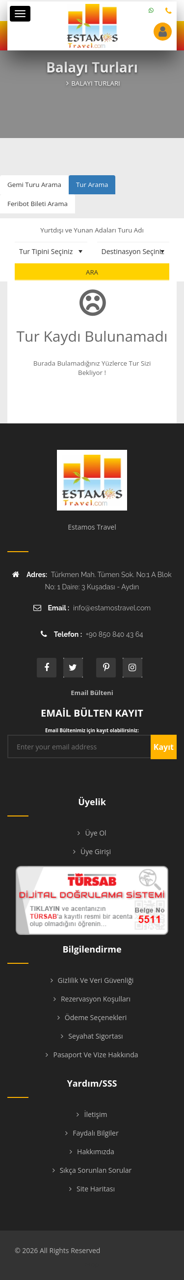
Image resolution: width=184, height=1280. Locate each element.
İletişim (95, 1114)
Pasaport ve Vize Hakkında (95, 1054)
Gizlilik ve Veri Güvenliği (96, 980)
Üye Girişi (95, 851)
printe (106, 667)
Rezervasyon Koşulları (96, 998)
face (46, 667)
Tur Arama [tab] (92, 184)
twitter (73, 667)
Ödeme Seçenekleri (96, 1017)
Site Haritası (96, 1188)
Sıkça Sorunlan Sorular (96, 1170)
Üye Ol (95, 833)
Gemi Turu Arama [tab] (34, 184)
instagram (132, 667)
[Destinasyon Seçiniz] (133, 251)
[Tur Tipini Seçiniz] (51, 251)
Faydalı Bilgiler (95, 1133)
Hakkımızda (95, 1151)
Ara (92, 272)
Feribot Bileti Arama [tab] (37, 203)
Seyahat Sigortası (95, 1036)
